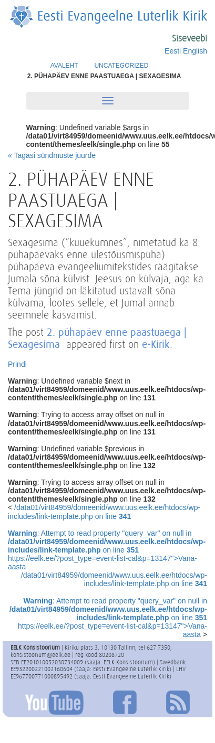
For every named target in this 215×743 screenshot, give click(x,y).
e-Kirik (156, 344)
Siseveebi (189, 38)
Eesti (173, 51)
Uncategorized (121, 65)
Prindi (17, 364)
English (195, 51)
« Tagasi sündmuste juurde (52, 155)
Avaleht (64, 65)
